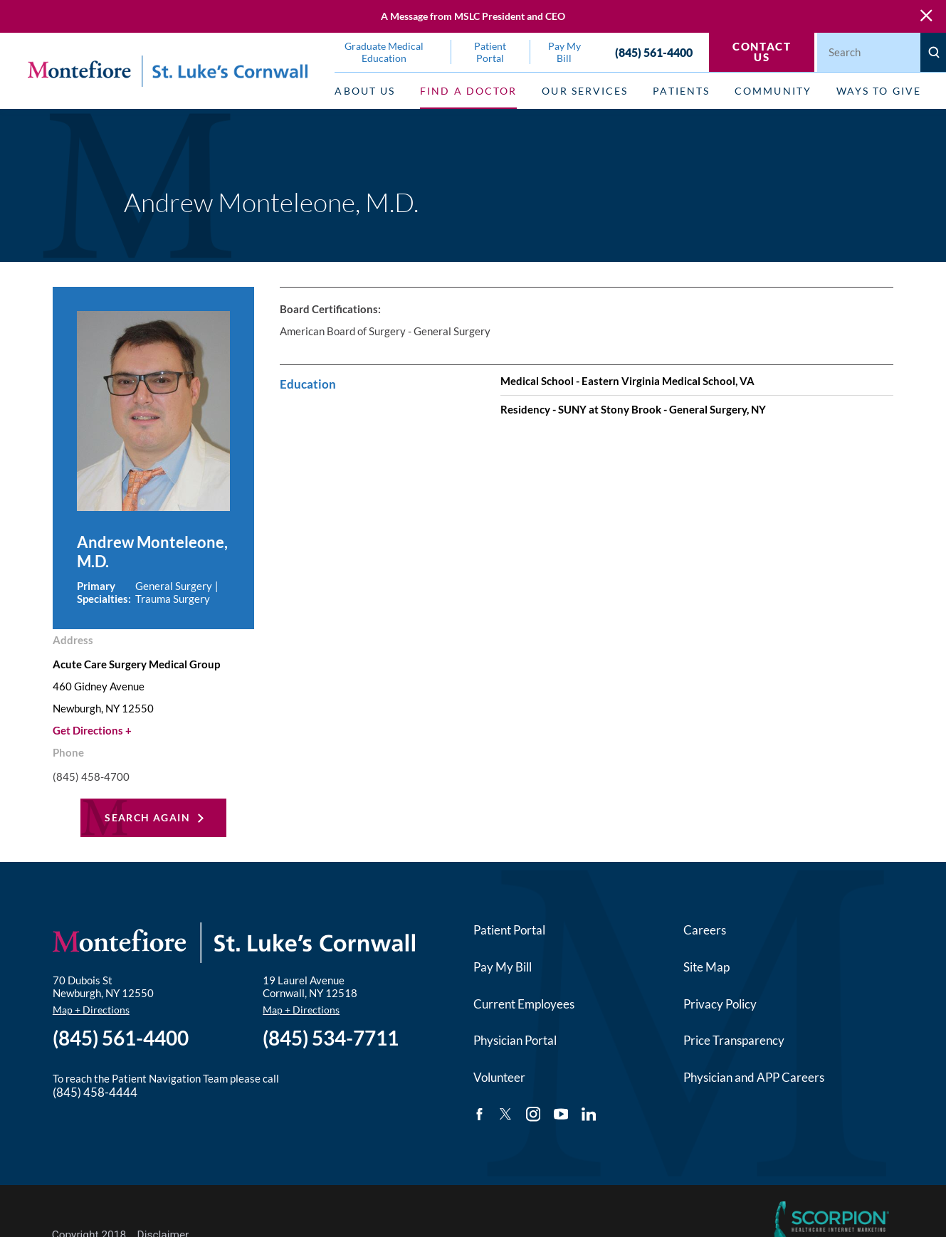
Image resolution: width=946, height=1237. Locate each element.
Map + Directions (91, 1010)
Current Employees (523, 1003)
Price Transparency (733, 1040)
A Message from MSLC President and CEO (473, 16)
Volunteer (499, 1077)
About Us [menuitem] (365, 91)
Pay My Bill (502, 966)
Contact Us (761, 51)
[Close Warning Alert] (926, 16)
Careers (704, 929)
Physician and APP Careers (753, 1077)
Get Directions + (92, 730)
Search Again (147, 817)
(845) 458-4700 (91, 776)
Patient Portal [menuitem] (490, 52)
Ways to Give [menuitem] (878, 91)
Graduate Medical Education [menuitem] (384, 52)
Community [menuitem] (773, 91)
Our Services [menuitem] (585, 91)
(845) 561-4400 (654, 52)
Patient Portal (509, 929)
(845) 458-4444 (95, 1092)
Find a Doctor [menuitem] (468, 91)
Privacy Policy (720, 1003)
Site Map (706, 966)
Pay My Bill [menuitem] (564, 52)
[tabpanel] (586, 362)
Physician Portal (515, 1040)
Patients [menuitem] (681, 91)
